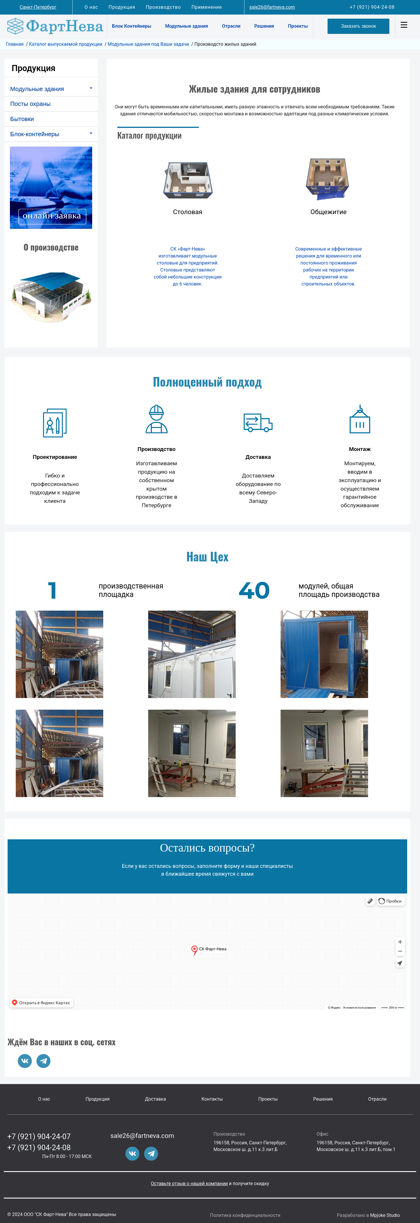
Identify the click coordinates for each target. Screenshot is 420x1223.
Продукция (121, 7)
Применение (206, 7)
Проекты (298, 26)
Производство (163, 7)
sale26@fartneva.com (272, 7)
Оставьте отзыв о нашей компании (189, 1183)
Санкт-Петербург (38, 7)
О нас (91, 7)
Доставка (155, 1099)
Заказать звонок (358, 26)
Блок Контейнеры (131, 26)
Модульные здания (186, 26)
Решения (264, 26)
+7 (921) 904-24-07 (39, 1136)
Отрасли (231, 26)
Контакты (212, 1099)
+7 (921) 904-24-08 (372, 7)
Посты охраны (30, 103)
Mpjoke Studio (385, 1215)
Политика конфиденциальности (245, 1215)
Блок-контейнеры (34, 134)
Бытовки (22, 118)
